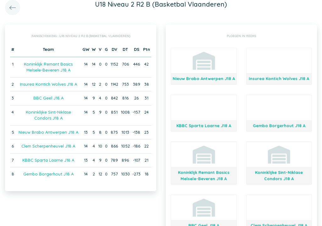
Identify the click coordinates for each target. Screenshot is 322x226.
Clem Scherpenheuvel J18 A (48, 145)
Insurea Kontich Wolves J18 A (48, 84)
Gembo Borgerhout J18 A (48, 173)
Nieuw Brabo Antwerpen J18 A (48, 132)
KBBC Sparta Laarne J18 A (48, 160)
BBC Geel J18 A (48, 97)
